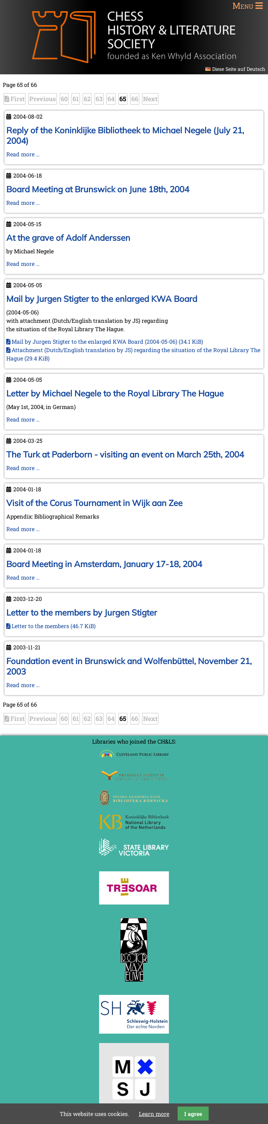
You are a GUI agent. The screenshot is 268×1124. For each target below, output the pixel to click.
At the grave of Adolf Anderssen (68, 237)
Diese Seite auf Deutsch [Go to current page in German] (238, 69)
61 (76, 99)
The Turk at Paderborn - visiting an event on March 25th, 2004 (125, 454)
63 (99, 99)
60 (64, 99)
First (17, 99)
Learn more (154, 1113)
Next (150, 99)
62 (87, 99)
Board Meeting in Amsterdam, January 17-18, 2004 (104, 564)
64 (110, 99)
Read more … (23, 154)
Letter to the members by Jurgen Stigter (81, 612)
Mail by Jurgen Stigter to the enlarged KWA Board (101, 298)
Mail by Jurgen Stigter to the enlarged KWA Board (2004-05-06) (107, 341)
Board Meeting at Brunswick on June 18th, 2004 (97, 189)
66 (134, 99)
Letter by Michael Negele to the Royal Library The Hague (115, 393)
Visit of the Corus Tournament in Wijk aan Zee (94, 503)
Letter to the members (54, 626)
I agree (193, 1113)
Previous (42, 99)
